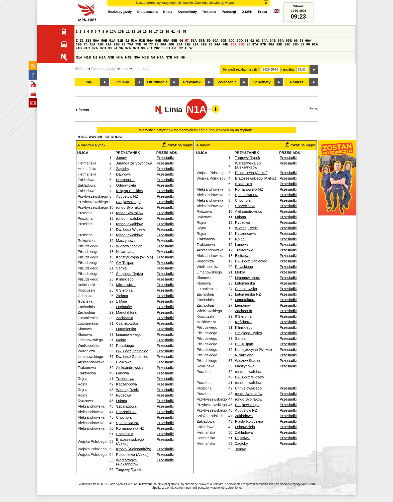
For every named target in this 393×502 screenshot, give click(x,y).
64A (265, 40)
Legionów (124, 307)
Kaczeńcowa (126, 384)
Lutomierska (126, 329)
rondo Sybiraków (129, 207)
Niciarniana (125, 252)
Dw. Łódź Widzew (130, 230)
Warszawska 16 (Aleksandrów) (248, 165)
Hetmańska (125, 180)
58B (202, 40)
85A (234, 44)
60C (232, 40)
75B (138, 44)
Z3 (82, 40)
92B (103, 48)
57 (187, 40)
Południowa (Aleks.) (132, 455)
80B (171, 44)
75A (130, 44)
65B (289, 40)
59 (209, 40)
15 (145, 31)
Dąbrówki (123, 174)
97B (136, 48)
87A (255, 44)
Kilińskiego (125, 279)
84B (225, 44)
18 (162, 31)
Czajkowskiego (128, 202)
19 (167, 31)
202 (157, 48)
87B (263, 44)
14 (139, 31)
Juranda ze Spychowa (134, 163)
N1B (87, 57)
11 (128, 31)
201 (149, 48)
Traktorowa (125, 379)
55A (166, 40)
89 (302, 44)
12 (133, 31)
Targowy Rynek (128, 470)
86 (248, 44)
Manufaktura (126, 312)
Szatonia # (124, 434)
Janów (121, 158)
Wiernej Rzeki (127, 390)
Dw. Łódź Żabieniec (132, 351)
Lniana (121, 401)
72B (117, 44)
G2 (181, 48)
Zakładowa (244, 416)
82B (204, 44)
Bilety (167, 12)
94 (115, 48)
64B (273, 40)
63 (258, 40)
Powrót (84, 109)
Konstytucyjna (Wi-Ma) (134, 257)
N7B (169, 57)
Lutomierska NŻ (248, 294)
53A (134, 40)
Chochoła (124, 417)
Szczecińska (126, 412)
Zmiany (122, 82)
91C (87, 48)
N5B (145, 57)
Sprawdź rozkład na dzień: (241, 69)
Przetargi (229, 12)
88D (295, 44)
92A (95, 48)
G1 (174, 48)
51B (120, 40)
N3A (102, 57)
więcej (230, 3)
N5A (137, 57)
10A (113, 31)
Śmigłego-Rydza (129, 274)
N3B (111, 57)
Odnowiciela (126, 185)
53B (142, 40)
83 (211, 44)
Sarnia (121, 268)
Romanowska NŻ (130, 428)
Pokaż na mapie (177, 145)
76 (145, 44)
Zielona (122, 296)
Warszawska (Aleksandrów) (128, 462)
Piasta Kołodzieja (249, 421)
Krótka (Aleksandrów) (133, 449)
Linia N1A (141, 69)
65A (281, 40)
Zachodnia (124, 318)
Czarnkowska (127, 323)
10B (121, 31)
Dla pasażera (147, 12)
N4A (119, 57)
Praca (262, 12)
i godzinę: (288, 69)
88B (279, 44)
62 (252, 40)
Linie (124, 69)
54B (158, 40)
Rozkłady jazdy (103, 69)
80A (163, 44)
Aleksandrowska (129, 368)
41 (173, 31)
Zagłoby (122, 169)
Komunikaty (187, 12)
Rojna (239, 239)
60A (216, 40)
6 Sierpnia (124, 290)
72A (109, 44)
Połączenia (227, 82)
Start (81, 69)
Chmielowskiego (248, 388)
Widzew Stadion (129, 246)
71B (100, 44)
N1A (79, 57)
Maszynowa (125, 241)
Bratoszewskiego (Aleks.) (255, 178)
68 (301, 40)
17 (156, 31)
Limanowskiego (128, 334)
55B (174, 40)
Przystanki (192, 82)
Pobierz (297, 82)
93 (110, 48)
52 (127, 40)
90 (308, 44)
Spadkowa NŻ (127, 423)
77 (151, 44)
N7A (160, 57)
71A (92, 44)
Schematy (261, 82)
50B (104, 40)
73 (123, 44)
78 (156, 44)
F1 (168, 48)
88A (271, 44)
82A (195, 44)
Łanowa (122, 373)
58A (194, 40)
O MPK (247, 12)
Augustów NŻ (127, 196)
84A (217, 44)
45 (184, 31)
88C (287, 44)
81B (187, 44)
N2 (95, 57)
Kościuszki (243, 322)
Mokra (121, 340)
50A (96, 40)
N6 (153, 57)
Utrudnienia (157, 82)
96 (121, 48)
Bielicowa (124, 362)
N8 (176, 57)
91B (79, 48)
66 (296, 40)
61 (246, 40)
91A (315, 44)
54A (150, 40)
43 (178, 31)
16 (150, 31)
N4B (128, 57)
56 (181, 40)
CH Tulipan (125, 263)
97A (128, 48)
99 (143, 48)
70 (85, 44)
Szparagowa (126, 406)
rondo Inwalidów (129, 218)
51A (112, 40)
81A (179, 44)
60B (224, 40)
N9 (182, 57)
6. (163, 48)
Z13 (88, 40)
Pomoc (314, 108)
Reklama (209, 12)
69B (79, 44)
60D (240, 40)
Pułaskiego (125, 346)
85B (242, 44)
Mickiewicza (126, 285)
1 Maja (121, 301)
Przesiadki (165, 158)
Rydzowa (123, 395)
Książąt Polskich (129, 191)
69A (308, 40)
